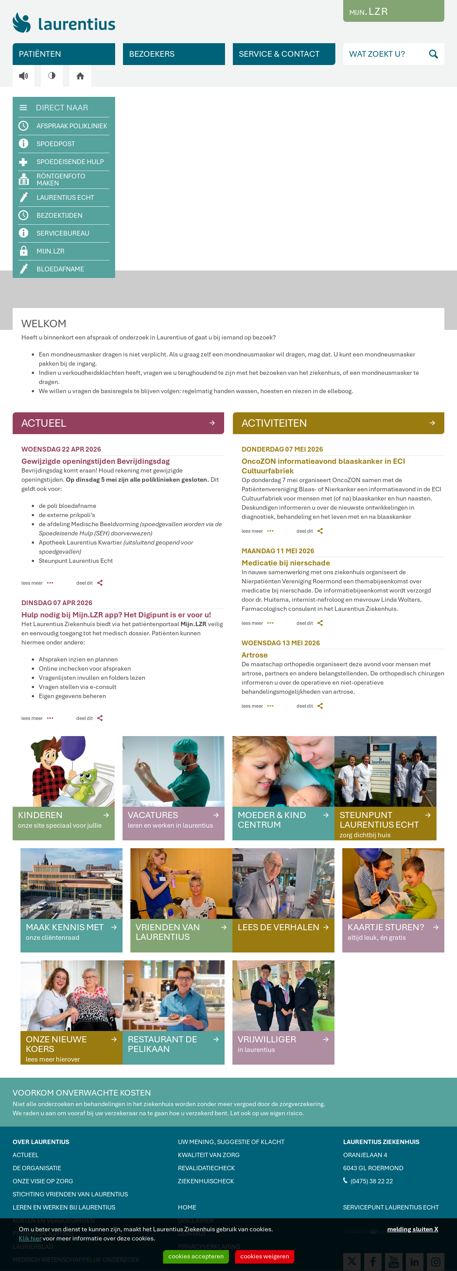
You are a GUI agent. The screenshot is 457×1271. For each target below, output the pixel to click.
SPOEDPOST (47, 143)
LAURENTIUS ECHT (56, 198)
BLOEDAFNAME (51, 270)
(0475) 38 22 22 (368, 1180)
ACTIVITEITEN (339, 422)
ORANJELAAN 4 (365, 1155)
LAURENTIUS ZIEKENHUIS (381, 1142)
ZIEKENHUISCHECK (206, 1181)
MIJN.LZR (42, 251)
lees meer (37, 582)
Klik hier (30, 1238)
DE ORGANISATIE (37, 1168)
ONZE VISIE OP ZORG (43, 1181)
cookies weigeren (264, 1256)
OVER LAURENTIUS (41, 1142)
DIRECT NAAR (54, 107)
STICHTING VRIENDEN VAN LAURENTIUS (70, 1194)
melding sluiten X (412, 1229)
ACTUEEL (119, 422)
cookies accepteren (196, 1256)
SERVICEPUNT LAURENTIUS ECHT (391, 1207)
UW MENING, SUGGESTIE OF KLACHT (231, 1142)
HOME (187, 1207)
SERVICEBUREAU (54, 233)
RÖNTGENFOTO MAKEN (52, 180)
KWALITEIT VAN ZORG (209, 1155)
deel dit (89, 582)
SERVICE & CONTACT (279, 53)
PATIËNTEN (40, 53)
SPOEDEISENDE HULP (61, 161)
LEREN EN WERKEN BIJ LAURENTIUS (64, 1207)
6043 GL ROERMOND (373, 1168)
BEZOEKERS (151, 53)
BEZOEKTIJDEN (50, 215)
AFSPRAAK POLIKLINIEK (63, 126)
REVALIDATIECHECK (206, 1168)
